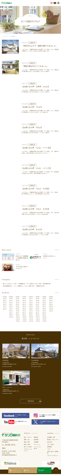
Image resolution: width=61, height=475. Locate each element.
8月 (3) (18, 312)
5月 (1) (5, 302)
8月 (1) (5, 308)
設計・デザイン (28, 438)
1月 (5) (18, 298)
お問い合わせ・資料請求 (52, 453)
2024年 (11, 296)
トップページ (5, 36)
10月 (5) (18, 317)
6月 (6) (31, 308)
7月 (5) (25, 310)
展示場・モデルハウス (52, 440)
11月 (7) (46, 318)
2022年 (25, 296)
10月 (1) (11, 314)
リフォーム (36, 445)
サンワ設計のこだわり (34, 283)
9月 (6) (38, 314)
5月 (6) (38, 306)
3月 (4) (38, 302)
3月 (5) (25, 302)
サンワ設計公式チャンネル (15, 423)
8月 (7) (52, 302)
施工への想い (27, 445)
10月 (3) (25, 317)
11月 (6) (25, 318)
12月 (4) (25, 321)
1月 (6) (45, 298)
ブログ (49, 450)
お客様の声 (40, 286)
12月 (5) (32, 321)
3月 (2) (11, 302)
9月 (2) (18, 314)
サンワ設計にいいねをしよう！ (15, 416)
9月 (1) (11, 312)
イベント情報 (18, 286)
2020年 (39, 296)
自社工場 (49, 443)
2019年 (45, 296)
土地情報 (21, 283)
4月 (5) (25, 304)
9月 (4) (25, 314)
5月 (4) (18, 306)
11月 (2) (18, 318)
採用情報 (49, 447)
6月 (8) (52, 298)
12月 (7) (52, 310)
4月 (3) (18, 304)
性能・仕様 (27, 443)
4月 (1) (11, 304)
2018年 (52, 296)
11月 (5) (32, 318)
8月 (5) (38, 312)
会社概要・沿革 (51, 438)
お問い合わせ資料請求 (44, 470)
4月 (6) (31, 304)
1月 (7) (31, 298)
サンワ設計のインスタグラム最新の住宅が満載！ (45, 417)
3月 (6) (31, 302)
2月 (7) (31, 300)
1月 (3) (11, 298)
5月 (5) (25, 306)
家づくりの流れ (28, 447)
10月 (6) (32, 317)
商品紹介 (36, 438)
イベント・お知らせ (37, 448)
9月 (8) (52, 304)
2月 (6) (38, 300)
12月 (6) (39, 321)
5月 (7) (45, 306)
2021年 (32, 296)
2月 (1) (5, 298)
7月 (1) (5, 306)
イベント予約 (15, 470)
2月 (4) (18, 300)
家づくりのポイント (9, 283)
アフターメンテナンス (28, 451)
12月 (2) (18, 321)
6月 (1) (5, 304)
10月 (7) (39, 317)
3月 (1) (5, 300)
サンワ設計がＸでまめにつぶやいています (45, 423)
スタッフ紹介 (29, 286)
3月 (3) (18, 302)
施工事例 (47, 283)
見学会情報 (6, 286)
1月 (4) (25, 298)
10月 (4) (46, 317)
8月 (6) (31, 312)
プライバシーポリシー (52, 456)
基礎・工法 (27, 440)
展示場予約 (29, 470)
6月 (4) (25, 308)
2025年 (5, 296)
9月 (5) (31, 314)
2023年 (18, 296)
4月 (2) (38, 304)
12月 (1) (11, 317)
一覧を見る (30, 402)
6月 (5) (38, 308)
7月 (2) (18, 310)
